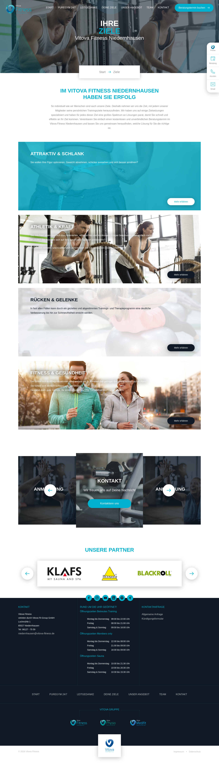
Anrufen (213, 73)
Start (50, 7)
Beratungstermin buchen (194, 7)
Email (213, 86)
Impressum (179, 751)
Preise (213, 48)
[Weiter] (169, 490)
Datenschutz (195, 751)
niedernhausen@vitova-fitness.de (36, 633)
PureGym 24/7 (67, 7)
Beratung (213, 60)
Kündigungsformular (152, 618)
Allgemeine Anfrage (152, 614)
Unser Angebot (131, 7)
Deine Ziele (109, 7)
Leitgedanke (88, 7)
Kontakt (163, 7)
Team (149, 7)
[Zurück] (50, 490)
